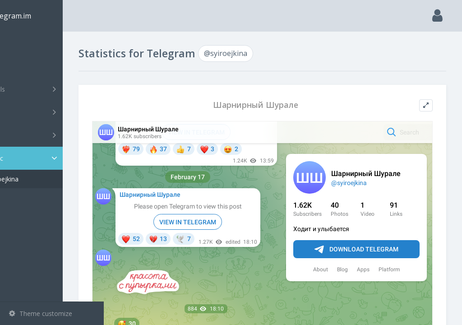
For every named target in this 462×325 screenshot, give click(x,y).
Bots (53, 134)
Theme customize (40, 313)
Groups (53, 111)
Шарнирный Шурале (276, 105)
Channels (53, 88)
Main (21, 43)
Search (23, 66)
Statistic (54, 158)
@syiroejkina (41, 179)
